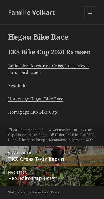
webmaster (61, 129)
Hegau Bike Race (21, 139)
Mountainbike (26, 134)
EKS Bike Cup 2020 (79, 134)
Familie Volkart (31, 12)
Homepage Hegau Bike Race (35, 98)
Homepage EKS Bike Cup (32, 112)
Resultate (17, 85)
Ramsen (78, 139)
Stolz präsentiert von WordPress (33, 192)
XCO (89, 139)
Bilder (59, 134)
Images (41, 139)
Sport (43, 134)
